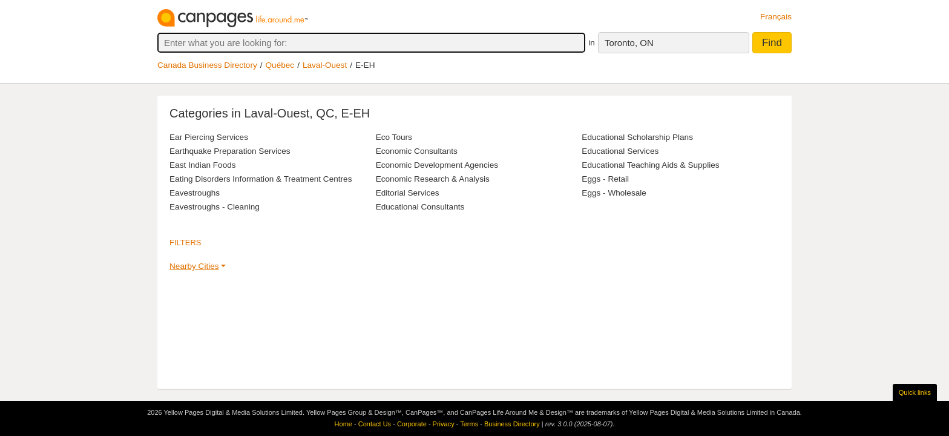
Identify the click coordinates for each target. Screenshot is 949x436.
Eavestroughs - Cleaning (214, 206)
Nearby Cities (194, 266)
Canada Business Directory (207, 65)
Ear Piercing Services (208, 137)
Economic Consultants (417, 151)
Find (772, 42)
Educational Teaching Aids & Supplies (650, 165)
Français (776, 16)
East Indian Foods (202, 165)
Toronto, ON (629, 43)
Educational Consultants (420, 206)
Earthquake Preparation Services (230, 151)
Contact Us (374, 424)
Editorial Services (407, 192)
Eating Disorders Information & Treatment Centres (260, 178)
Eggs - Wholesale (614, 192)
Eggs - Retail (605, 178)
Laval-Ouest (325, 65)
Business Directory (512, 424)
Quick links (915, 392)
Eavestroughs (194, 192)
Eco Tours (394, 137)
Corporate (412, 424)
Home (343, 424)
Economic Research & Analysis (433, 178)
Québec (280, 65)
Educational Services (620, 151)
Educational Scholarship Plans (637, 137)
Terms (469, 424)
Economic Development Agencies (437, 165)
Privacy (444, 424)
